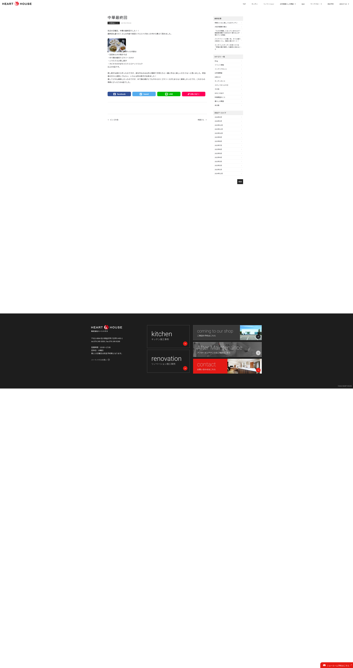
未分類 (217, 105)
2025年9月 (218, 137)
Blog (216, 61)
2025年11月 (219, 129)
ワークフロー (315, 4)
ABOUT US (343, 4)
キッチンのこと (220, 81)
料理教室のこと (114, 23)
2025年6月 (218, 149)
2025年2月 (218, 165)
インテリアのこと (221, 69)
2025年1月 (218, 169)
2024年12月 (219, 173)
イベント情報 (219, 65)
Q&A (303, 4)
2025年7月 (218, 145)
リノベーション (269, 4)
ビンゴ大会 (114, 119)
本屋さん (201, 119)
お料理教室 (218, 73)
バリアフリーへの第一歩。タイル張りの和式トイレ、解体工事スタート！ (228, 40)
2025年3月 (218, 161)
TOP (244, 4)
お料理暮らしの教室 (287, 4)
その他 (217, 89)
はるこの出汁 (219, 93)
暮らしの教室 (219, 101)
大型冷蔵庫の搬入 (221, 27)
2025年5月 (218, 153)
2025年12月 (219, 125)
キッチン (255, 4)
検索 (240, 181)
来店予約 (331, 4)
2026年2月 (218, 117)
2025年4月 (218, 157)
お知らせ (218, 77)
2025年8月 (218, 141)
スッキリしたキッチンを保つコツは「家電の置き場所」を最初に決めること (228, 47)
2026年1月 (218, 121)
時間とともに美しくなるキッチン (226, 23)
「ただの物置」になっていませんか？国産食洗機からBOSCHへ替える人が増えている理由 (227, 33)
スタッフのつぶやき (221, 85)
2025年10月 (219, 133)
